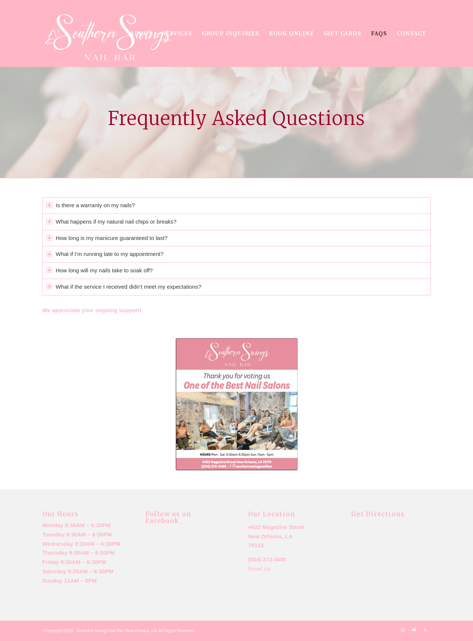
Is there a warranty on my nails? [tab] (91, 205)
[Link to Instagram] (403, 629)
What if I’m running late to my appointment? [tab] (105, 254)
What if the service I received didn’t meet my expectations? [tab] (124, 286)
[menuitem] (141, 33)
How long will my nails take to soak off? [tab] (100, 270)
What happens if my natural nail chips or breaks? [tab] (112, 221)
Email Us (259, 568)
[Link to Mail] (414, 629)
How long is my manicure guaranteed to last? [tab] (107, 238)
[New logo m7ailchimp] (108, 38)
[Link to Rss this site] (425, 629)
